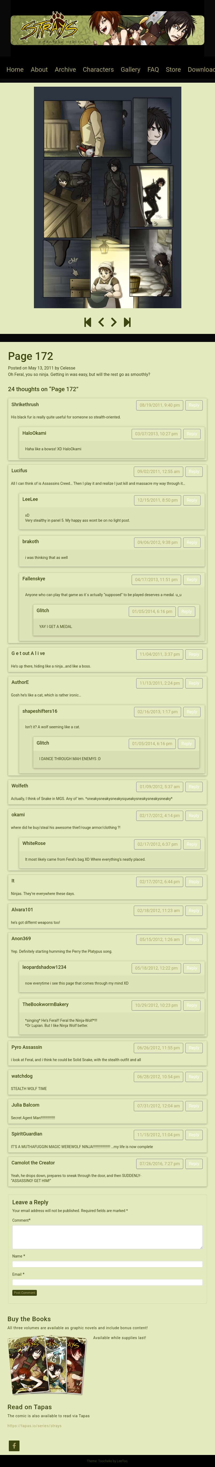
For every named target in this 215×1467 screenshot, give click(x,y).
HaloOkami (34, 433)
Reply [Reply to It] (194, 881)
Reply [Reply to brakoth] (192, 542)
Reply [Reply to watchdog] (194, 1076)
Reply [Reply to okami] (194, 815)
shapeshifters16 (39, 711)
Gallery (130, 69)
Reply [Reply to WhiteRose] (192, 844)
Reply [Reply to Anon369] (194, 939)
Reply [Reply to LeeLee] (192, 500)
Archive (65, 69)
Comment (20, 1220)
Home (15, 69)
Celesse (67, 368)
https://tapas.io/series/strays (34, 1426)
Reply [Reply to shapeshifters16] (192, 711)
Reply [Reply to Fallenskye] (192, 579)
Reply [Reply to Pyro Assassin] (194, 1047)
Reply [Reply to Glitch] (186, 611)
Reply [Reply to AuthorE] (194, 683)
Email (17, 1274)
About (39, 69)
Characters (98, 69)
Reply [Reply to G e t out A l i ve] (194, 654)
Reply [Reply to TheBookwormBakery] (192, 1005)
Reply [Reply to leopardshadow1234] (192, 968)
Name (17, 1256)
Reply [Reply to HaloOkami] (192, 433)
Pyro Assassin (26, 1047)
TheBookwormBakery (45, 1004)
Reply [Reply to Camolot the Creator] (194, 1163)
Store (173, 69)
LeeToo (122, 1461)
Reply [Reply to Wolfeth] (194, 786)
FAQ (153, 69)
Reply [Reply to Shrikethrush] (194, 405)
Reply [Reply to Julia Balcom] (194, 1105)
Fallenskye (33, 578)
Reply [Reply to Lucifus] (194, 471)
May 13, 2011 (41, 368)
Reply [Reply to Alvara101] (194, 910)
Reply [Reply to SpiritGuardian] (194, 1134)
